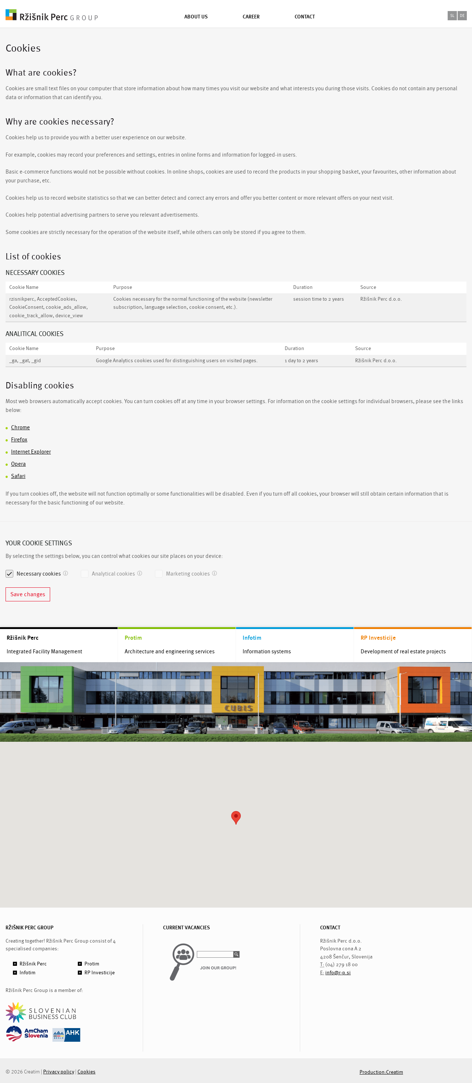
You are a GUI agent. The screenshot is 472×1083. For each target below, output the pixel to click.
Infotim (252, 638)
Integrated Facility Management (44, 651)
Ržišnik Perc (22, 638)
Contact (305, 16)
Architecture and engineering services (170, 651)
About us (196, 16)
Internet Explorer (31, 451)
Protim (133, 638)
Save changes (27, 594)
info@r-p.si (338, 973)
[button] (236, 818)
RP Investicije (378, 638)
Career (251, 16)
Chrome (20, 427)
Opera (18, 464)
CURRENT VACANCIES (186, 927)
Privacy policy (58, 1072)
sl (452, 15)
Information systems (267, 651)
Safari (18, 476)
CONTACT (330, 927)
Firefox (19, 439)
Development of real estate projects (403, 651)
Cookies (86, 1072)
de (462, 15)
